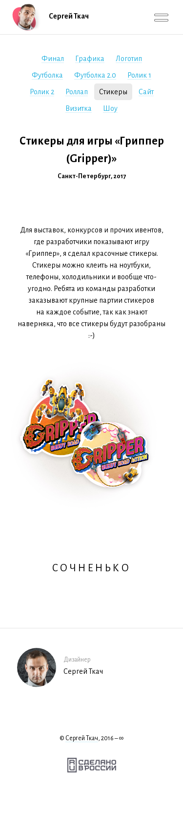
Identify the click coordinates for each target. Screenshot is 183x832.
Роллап (76, 92)
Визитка (78, 108)
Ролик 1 (139, 75)
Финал (52, 58)
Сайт (146, 92)
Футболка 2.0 (95, 75)
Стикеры (113, 92)
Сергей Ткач (81, 738)
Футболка (47, 75)
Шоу (110, 108)
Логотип (129, 58)
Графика (89, 58)
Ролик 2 (42, 92)
